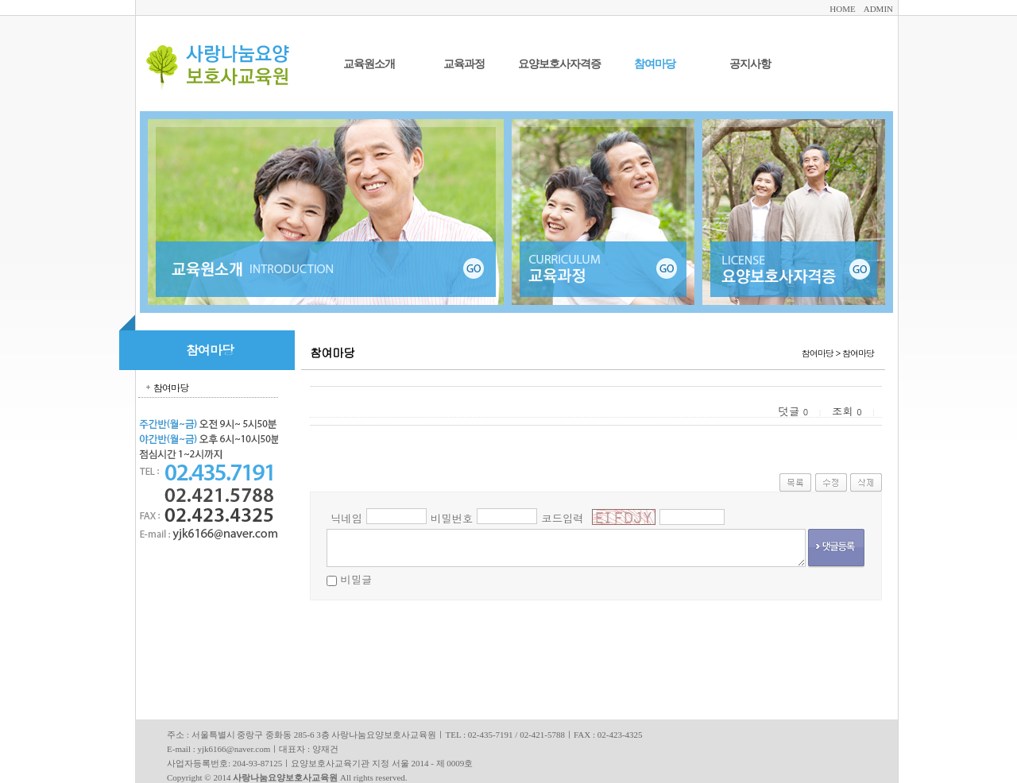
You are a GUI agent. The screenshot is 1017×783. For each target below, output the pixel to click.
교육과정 (464, 64)
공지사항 (750, 64)
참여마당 (654, 64)
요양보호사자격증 (559, 64)
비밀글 (356, 579)
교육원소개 (369, 64)
